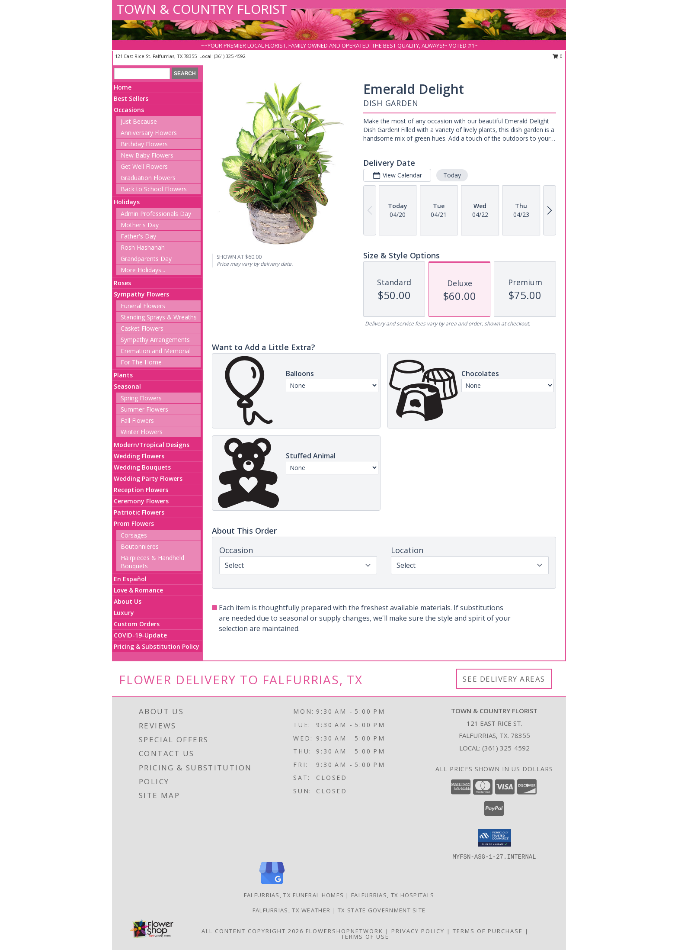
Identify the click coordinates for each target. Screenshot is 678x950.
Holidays (127, 202)
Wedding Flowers (139, 456)
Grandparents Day (146, 258)
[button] (494, 838)
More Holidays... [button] (143, 270)
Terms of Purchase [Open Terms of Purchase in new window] (488, 931)
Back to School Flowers (154, 189)
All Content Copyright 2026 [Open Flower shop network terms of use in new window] (252, 931)
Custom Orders (137, 624)
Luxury (124, 613)
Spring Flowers (141, 398)
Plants (123, 375)
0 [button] (557, 56)
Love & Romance (138, 590)
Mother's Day (140, 225)
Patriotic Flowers (139, 512)
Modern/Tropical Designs (151, 445)
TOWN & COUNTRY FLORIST (201, 8)
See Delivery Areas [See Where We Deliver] (504, 679)
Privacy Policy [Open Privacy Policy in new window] (418, 931)
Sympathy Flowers (141, 294)
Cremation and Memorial (156, 351)
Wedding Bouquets (142, 467)
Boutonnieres (140, 546)
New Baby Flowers (147, 155)
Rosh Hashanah (143, 247)
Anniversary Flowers (149, 133)
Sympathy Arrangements (155, 339)
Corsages (134, 535)
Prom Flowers (134, 523)
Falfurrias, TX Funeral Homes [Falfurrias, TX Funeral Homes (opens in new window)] (294, 895)
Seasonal (127, 386)
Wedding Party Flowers (148, 478)
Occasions (129, 110)
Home (122, 87)
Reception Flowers (141, 490)
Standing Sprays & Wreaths (159, 317)
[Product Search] (142, 73)
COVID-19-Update (140, 635)
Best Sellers (131, 98)
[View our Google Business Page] (272, 884)
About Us (127, 601)
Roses (122, 283)
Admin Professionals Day (156, 213)
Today (452, 175)
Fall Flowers (137, 420)
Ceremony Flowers (141, 501)
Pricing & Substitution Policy (156, 646)
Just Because (139, 121)
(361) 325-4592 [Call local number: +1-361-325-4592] (230, 56)
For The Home (141, 362)
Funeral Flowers (143, 306)
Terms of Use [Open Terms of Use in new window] (365, 936)
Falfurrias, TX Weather (292, 910)
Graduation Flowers (148, 178)
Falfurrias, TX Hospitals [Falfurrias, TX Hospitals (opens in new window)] (392, 895)
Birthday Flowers (144, 144)
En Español (130, 579)
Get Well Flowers (144, 166)
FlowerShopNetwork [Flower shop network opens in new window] (344, 931)
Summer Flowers (144, 409)
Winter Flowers (142, 432)
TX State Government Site (381, 910)
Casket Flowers (142, 328)
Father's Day (138, 236)
